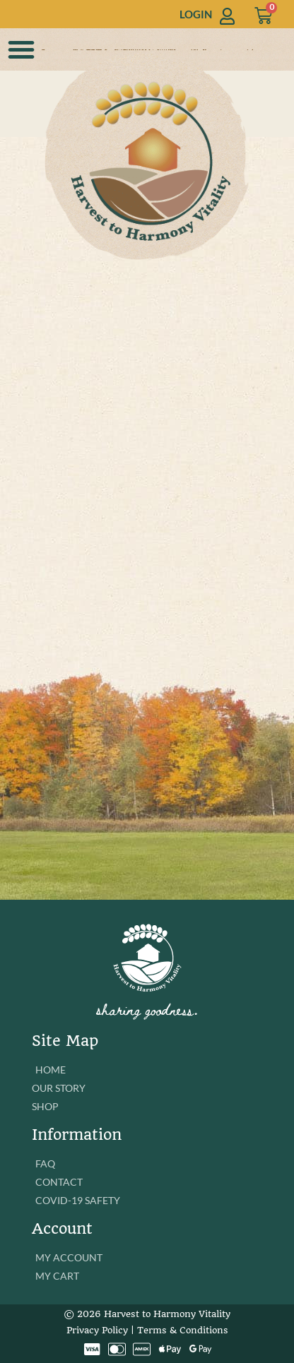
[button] (21, 49)
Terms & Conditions (182, 1330)
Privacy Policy (97, 1330)
